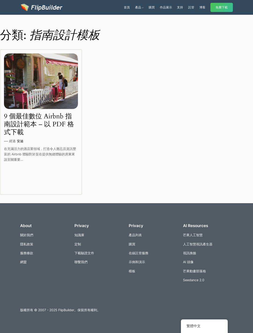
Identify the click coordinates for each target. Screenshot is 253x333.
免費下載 (222, 7)
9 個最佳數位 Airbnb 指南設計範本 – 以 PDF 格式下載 (39, 124)
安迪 (20, 141)
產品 (138, 7)
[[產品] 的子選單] (143, 7)
